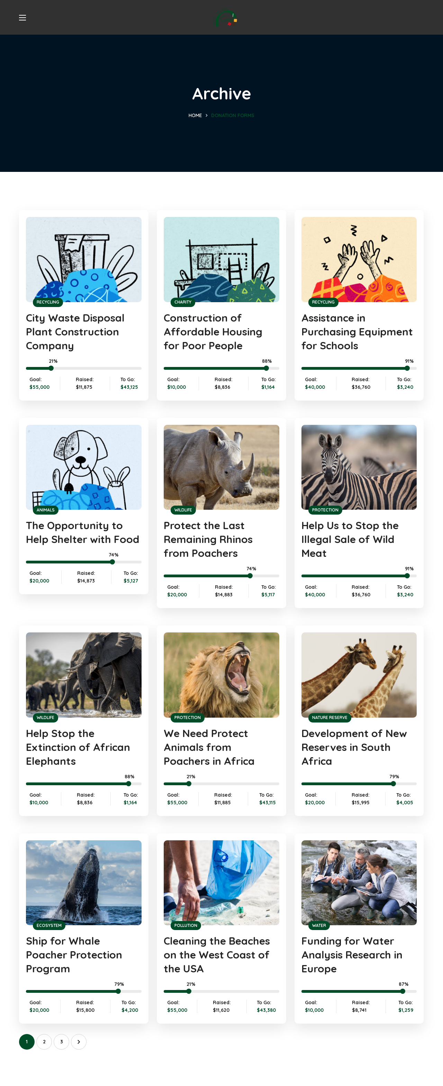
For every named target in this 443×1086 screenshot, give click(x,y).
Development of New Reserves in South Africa (354, 747)
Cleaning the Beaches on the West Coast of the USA (217, 954)
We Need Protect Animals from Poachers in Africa (209, 747)
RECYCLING (48, 302)
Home (195, 115)
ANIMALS (46, 510)
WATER (319, 925)
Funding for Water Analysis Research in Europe (352, 954)
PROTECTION (325, 510)
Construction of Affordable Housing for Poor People (213, 331)
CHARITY (182, 302)
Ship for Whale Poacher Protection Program (74, 954)
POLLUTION (185, 925)
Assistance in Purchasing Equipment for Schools (357, 331)
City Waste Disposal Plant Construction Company (75, 331)
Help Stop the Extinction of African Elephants (78, 747)
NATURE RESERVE (329, 717)
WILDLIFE (183, 510)
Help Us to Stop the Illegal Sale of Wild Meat (350, 539)
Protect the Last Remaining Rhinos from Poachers (208, 539)
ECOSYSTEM (49, 925)
